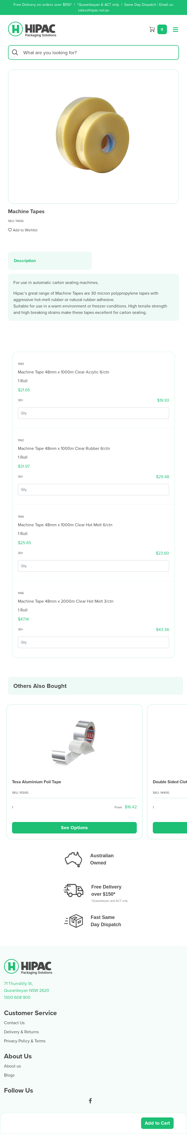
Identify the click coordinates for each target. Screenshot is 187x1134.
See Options (74, 827)
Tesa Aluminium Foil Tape (36, 782)
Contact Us (14, 1023)
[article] (74, 774)
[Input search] (93, 52)
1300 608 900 (17, 997)
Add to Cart (157, 1123)
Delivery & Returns (21, 1032)
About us (12, 1066)
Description (25, 261)
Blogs (9, 1075)
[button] (22, 230)
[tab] (50, 261)
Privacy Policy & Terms (24, 1041)
